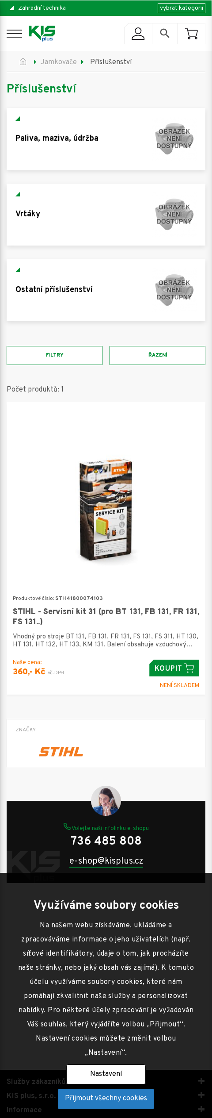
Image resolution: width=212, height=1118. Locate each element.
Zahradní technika (42, 8)
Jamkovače (59, 62)
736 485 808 (106, 841)
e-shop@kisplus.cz (106, 861)
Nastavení (106, 1074)
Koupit (174, 668)
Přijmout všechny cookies (106, 1098)
